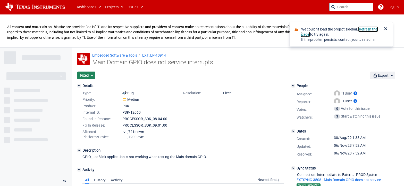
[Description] (79, 150)
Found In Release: (96, 119)
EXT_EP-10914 (154, 55)
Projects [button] (112, 6)
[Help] (381, 7)
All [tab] (87, 180)
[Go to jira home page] (35, 7)
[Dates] (293, 131)
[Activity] (79, 170)
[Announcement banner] (202, 31)
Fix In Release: (93, 125)
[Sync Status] (293, 168)
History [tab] (100, 180)
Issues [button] (133, 6)
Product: (89, 106)
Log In (394, 6)
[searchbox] (351, 7)
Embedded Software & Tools (114, 55)
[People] (293, 86)
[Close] (385, 29)
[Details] (79, 86)
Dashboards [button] (85, 6)
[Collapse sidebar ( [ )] (64, 181)
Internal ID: (91, 112)
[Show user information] (355, 93)
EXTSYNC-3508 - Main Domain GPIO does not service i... (341, 180)
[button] (86, 75)
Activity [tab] (117, 180)
